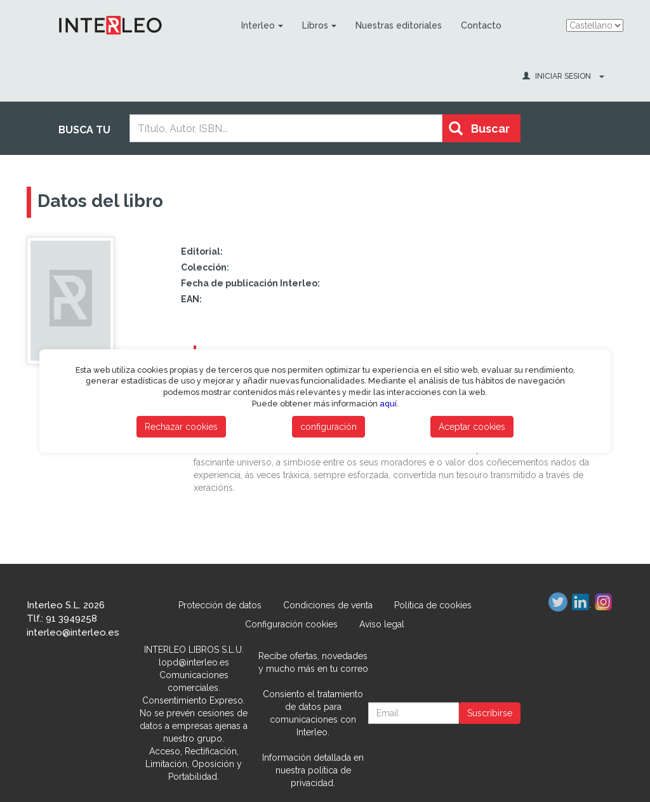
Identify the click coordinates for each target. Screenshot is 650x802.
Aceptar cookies (472, 427)
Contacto (481, 25)
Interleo (262, 25)
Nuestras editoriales (398, 25)
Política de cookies (433, 605)
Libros (319, 25)
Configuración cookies (291, 624)
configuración (328, 427)
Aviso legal (381, 624)
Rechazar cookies (181, 427)
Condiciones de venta (328, 605)
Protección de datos (220, 605)
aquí (388, 403)
